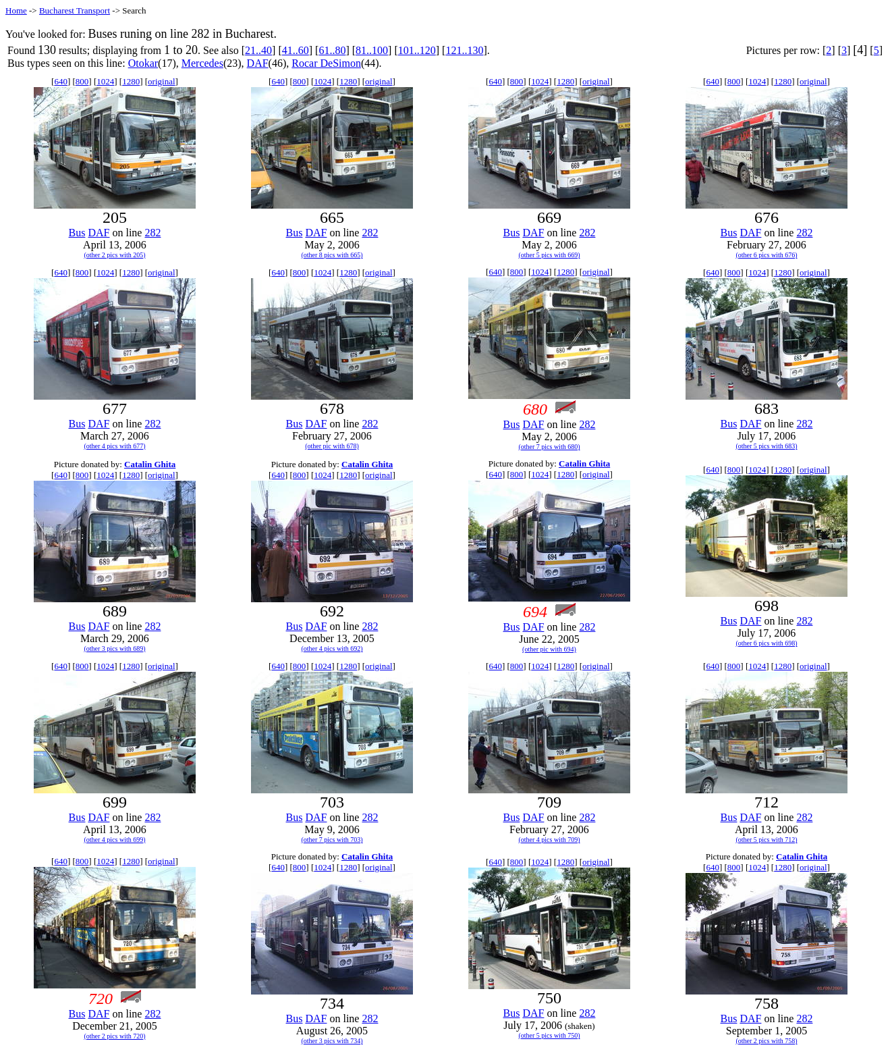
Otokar (143, 63)
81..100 (372, 50)
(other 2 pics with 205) (114, 255)
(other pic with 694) (549, 649)
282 (152, 232)
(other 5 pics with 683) (766, 446)
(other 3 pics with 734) (331, 1040)
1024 (105, 81)
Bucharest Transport (74, 10)
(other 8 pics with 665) (331, 255)
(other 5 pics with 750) (549, 1035)
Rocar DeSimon (326, 63)
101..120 (417, 50)
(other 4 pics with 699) (114, 839)
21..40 (258, 50)
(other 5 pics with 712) (766, 839)
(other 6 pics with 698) (766, 643)
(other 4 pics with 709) (549, 839)
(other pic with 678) (332, 446)
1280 (131, 81)
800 (82, 81)
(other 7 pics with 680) (549, 446)
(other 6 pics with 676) (766, 255)
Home (16, 10)
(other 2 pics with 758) (766, 1040)
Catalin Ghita (149, 464)
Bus (77, 232)
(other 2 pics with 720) (114, 1036)
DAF (258, 63)
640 (60, 81)
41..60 (295, 50)
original (161, 81)
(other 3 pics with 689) (114, 648)
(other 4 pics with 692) (331, 648)
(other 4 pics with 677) (114, 446)
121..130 (464, 50)
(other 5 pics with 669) (549, 255)
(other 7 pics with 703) (331, 839)
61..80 (331, 50)
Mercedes (202, 63)
